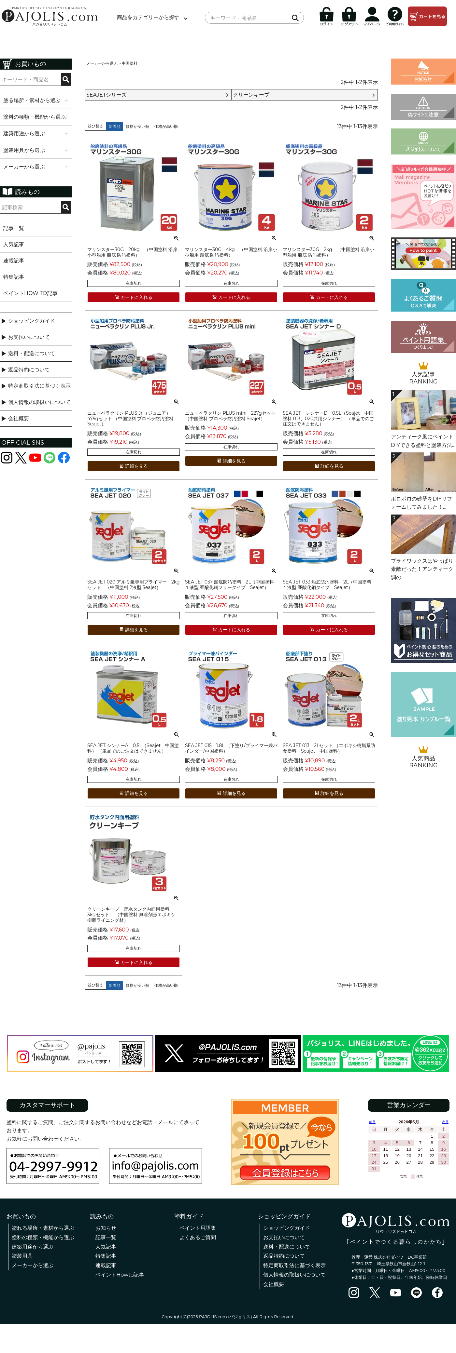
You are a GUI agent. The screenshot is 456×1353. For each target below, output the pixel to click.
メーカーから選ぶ (102, 63)
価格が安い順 (137, 126)
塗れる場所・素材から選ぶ (43, 1228)
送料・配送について (31, 353)
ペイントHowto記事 (119, 1275)
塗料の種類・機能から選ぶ (43, 1237)
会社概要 (18, 418)
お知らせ (105, 1228)
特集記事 (13, 277)
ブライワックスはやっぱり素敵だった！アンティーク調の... (422, 569)
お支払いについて (29, 337)
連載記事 (13, 261)
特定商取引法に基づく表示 (39, 386)
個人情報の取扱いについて (39, 402)
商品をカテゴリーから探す (148, 17)
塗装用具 (22, 1256)
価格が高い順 (166, 126)
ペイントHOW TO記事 (30, 293)
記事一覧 (13, 228)
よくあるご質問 (197, 1237)
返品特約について (29, 370)
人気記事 (13, 244)
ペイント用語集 (197, 1228)
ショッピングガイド (31, 321)
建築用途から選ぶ (32, 1247)
